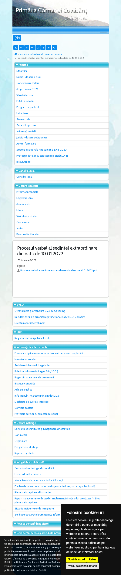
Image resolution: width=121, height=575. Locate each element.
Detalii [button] (42, 570)
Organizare (21, 441)
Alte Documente (53, 54)
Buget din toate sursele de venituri (34, 377)
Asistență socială (26, 131)
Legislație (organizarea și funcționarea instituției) (42, 428)
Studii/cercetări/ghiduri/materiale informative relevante (46, 514)
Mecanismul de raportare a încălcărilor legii (39, 480)
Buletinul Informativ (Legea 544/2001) (36, 371)
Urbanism (22, 113)
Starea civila (23, 119)
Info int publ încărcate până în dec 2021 (37, 395)
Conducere (21, 435)
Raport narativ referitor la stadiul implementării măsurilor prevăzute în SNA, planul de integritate (57, 500)
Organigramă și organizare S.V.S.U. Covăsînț (40, 310)
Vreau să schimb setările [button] (82, 565)
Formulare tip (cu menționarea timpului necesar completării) (49, 353)
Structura (21, 71)
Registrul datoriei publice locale (32, 338)
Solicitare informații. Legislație (32, 365)
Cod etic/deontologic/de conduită (34, 468)
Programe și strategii (26, 447)
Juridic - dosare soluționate (31, 137)
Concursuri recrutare (27, 83)
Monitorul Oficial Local (31, 54)
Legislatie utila (24, 198)
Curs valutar (23, 222)
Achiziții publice (23, 389)
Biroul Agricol (23, 161)
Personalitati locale (27, 234)
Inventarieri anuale (25, 359)
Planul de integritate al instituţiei (33, 492)
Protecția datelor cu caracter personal (36, 414)
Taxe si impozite (26, 125)
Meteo (20, 228)
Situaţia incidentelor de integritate (34, 508)
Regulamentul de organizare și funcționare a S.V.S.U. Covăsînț (50, 317)
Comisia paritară (24, 407)
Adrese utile (23, 204)
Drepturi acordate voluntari (30, 323)
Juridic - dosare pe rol (28, 77)
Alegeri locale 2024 (27, 89)
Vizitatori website (26, 216)
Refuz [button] (92, 559)
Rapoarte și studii (24, 453)
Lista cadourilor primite (28, 474)
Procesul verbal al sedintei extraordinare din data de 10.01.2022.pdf (58, 270)
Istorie (20, 210)
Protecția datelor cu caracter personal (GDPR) (42, 155)
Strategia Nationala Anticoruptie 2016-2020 (41, 149)
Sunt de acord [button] (76, 559)
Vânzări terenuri (25, 95)
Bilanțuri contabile (25, 383)
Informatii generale (27, 192)
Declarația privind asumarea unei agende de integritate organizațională (55, 486)
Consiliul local (24, 176)
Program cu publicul (27, 107)
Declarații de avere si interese (32, 401)
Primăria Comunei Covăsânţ (51, 10)
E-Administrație (25, 101)
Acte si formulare (26, 143)
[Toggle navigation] (103, 30)
